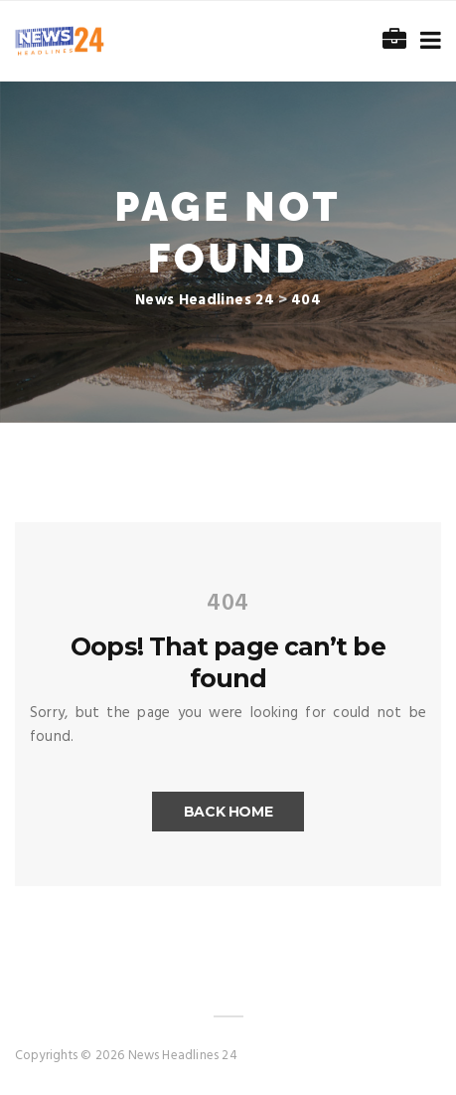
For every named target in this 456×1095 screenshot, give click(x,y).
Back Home (228, 812)
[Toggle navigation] (426, 41)
